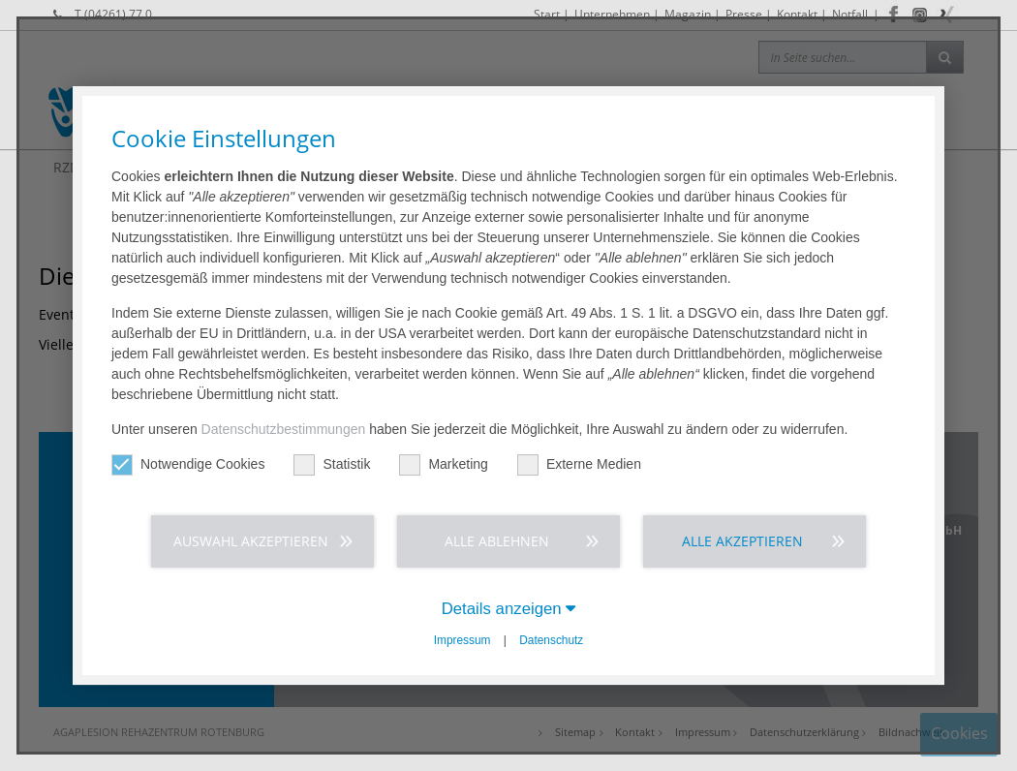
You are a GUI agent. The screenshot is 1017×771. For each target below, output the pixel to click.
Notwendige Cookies (187, 464)
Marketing (443, 464)
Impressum (462, 640)
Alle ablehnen (497, 541)
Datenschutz (551, 640)
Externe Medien (579, 464)
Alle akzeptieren (742, 541)
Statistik (331, 464)
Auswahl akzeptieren (250, 541)
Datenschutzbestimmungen (283, 429)
